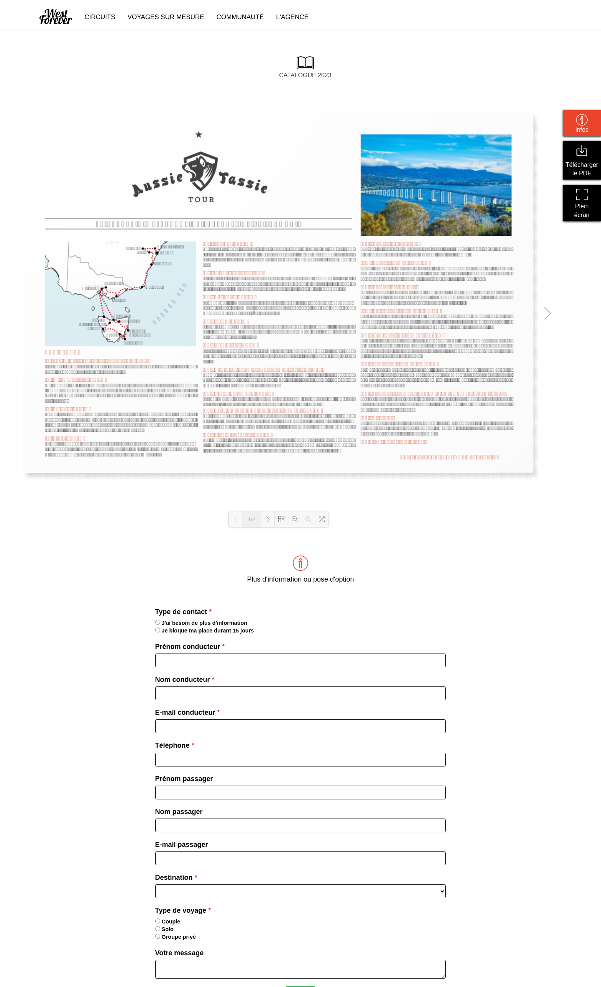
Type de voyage (181, 910)
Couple (168, 921)
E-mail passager (181, 844)
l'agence (292, 17)
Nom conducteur (182, 679)
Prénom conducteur (187, 646)
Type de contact (181, 612)
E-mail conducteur (185, 712)
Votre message (179, 953)
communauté (240, 17)
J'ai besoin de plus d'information (201, 623)
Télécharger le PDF (581, 160)
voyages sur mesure (166, 17)
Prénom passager (184, 779)
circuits (99, 17)
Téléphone (172, 745)
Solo (164, 929)
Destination (174, 877)
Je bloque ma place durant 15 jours (204, 630)
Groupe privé (175, 937)
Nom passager (179, 811)
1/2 (251, 519)
